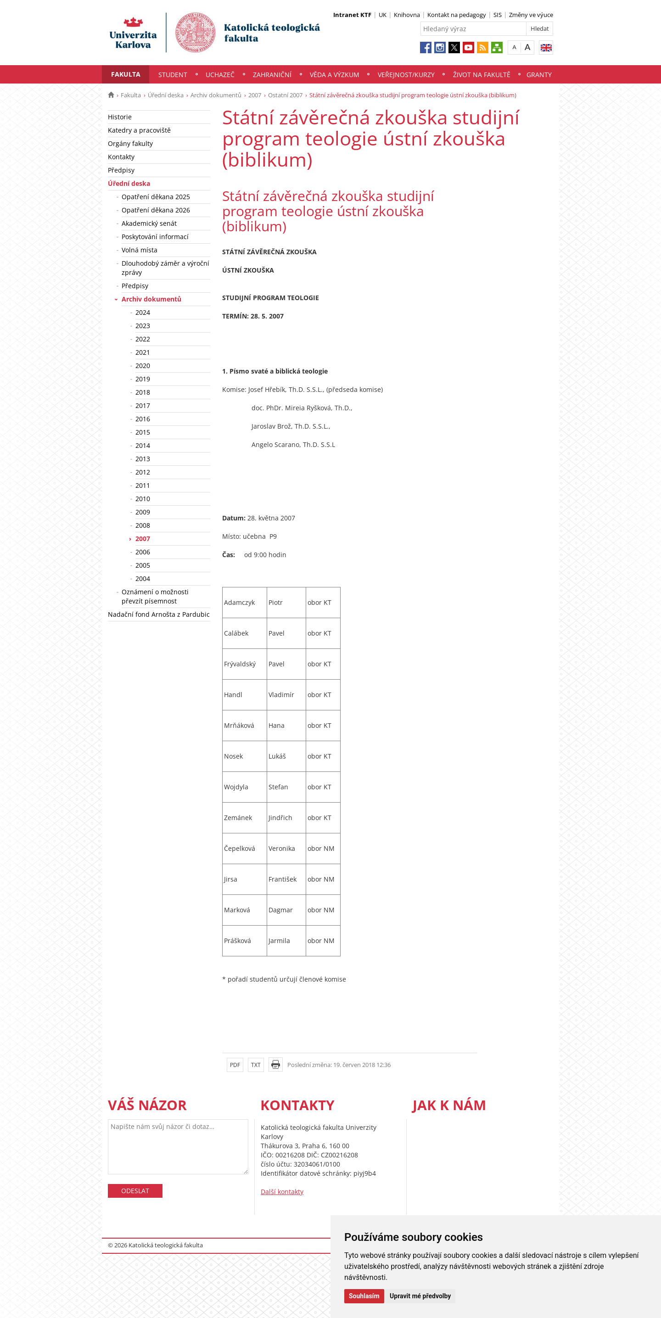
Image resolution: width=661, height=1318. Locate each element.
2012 (142, 472)
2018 (142, 392)
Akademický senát (149, 223)
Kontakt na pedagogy (456, 15)
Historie (120, 116)
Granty (539, 74)
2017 (142, 405)
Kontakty (121, 156)
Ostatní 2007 (285, 95)
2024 (142, 312)
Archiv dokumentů (215, 95)
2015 (142, 432)
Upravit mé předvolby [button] (420, 1296)
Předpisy (121, 170)
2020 (142, 365)
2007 (254, 95)
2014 (142, 445)
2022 (142, 339)
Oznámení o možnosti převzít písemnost (155, 596)
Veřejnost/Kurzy (406, 74)
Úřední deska (166, 95)
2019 (142, 378)
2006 (142, 551)
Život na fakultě (481, 74)
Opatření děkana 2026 (156, 210)
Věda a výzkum (334, 74)
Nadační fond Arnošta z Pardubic (159, 614)
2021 (142, 352)
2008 (142, 525)
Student (172, 74)
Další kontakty (282, 1191)
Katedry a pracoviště (139, 130)
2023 (142, 325)
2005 (142, 565)
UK (383, 15)
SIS (497, 15)
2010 (142, 498)
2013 (142, 458)
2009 (142, 512)
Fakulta (125, 74)
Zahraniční (272, 74)
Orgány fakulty (130, 143)
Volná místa (139, 250)
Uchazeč (220, 74)
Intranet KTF (352, 15)
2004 (142, 578)
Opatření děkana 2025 (156, 196)
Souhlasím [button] (364, 1296)
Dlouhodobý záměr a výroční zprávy (165, 268)
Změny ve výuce (531, 15)
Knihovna (407, 15)
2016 (142, 418)
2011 (142, 485)
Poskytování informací (155, 236)
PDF (235, 1065)
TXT (256, 1065)
